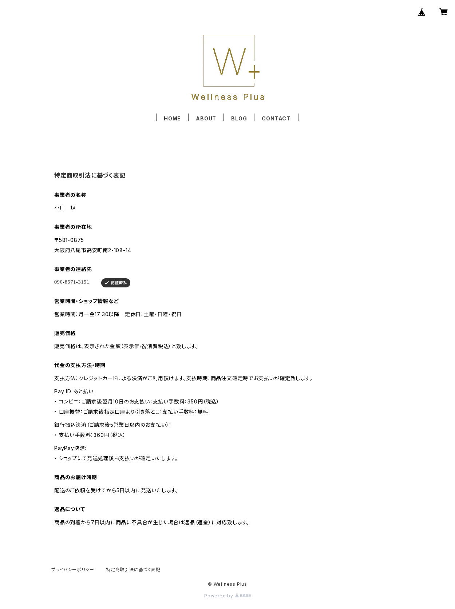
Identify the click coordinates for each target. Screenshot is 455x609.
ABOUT (206, 118)
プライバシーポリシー (72, 569)
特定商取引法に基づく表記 (133, 569)
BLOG (239, 118)
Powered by (227, 595)
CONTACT (276, 118)
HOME (172, 118)
